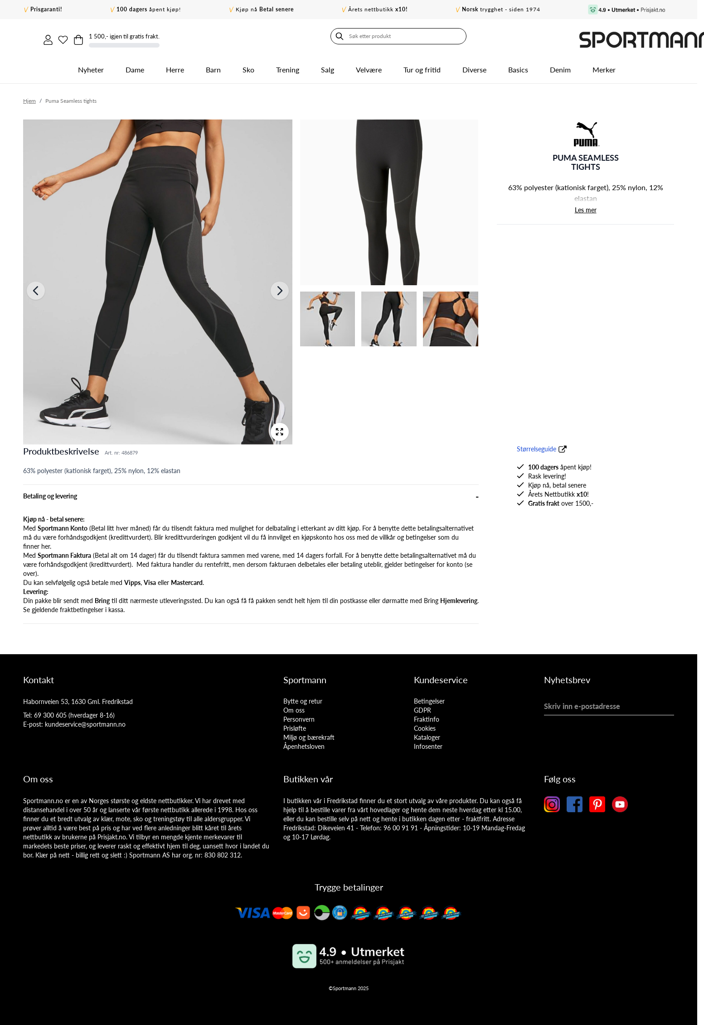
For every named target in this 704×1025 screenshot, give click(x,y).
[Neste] (280, 288)
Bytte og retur (302, 698)
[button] (585, 131)
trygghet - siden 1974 (501, 9)
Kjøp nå (265, 9)
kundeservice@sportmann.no (85, 721)
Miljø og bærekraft (309, 734)
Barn (213, 66)
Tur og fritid (422, 66)
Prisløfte (294, 725)
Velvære (369, 66)
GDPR (422, 707)
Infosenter (428, 743)
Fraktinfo (426, 716)
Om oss (294, 707)
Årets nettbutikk (378, 9)
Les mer (586, 207)
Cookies (425, 725)
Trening (287, 66)
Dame (135, 66)
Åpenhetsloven (304, 743)
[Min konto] (551, 36)
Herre (175, 66)
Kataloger (427, 734)
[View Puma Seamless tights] (389, 199)
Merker (604, 66)
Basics (518, 66)
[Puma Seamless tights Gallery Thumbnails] (389, 230)
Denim (560, 66)
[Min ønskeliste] (570, 36)
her (45, 543)
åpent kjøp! (149, 9)
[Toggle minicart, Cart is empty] (589, 36)
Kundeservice (441, 676)
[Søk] (32, 36)
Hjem (29, 97)
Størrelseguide (536, 446)
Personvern (299, 716)
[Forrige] (36, 288)
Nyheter (91, 66)
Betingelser (429, 698)
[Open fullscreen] (280, 429)
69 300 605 (50, 712)
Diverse (474, 66)
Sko (248, 66)
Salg (327, 66)
